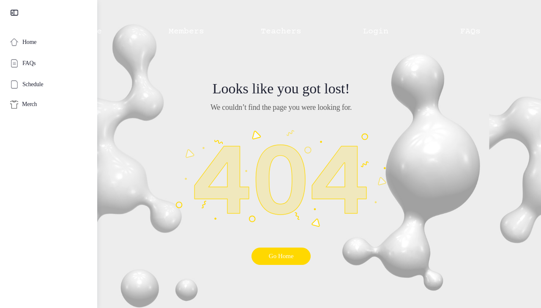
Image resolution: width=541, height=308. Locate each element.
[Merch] (48, 104)
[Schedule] (48, 84)
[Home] (48, 42)
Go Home (319, 256)
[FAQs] (48, 63)
